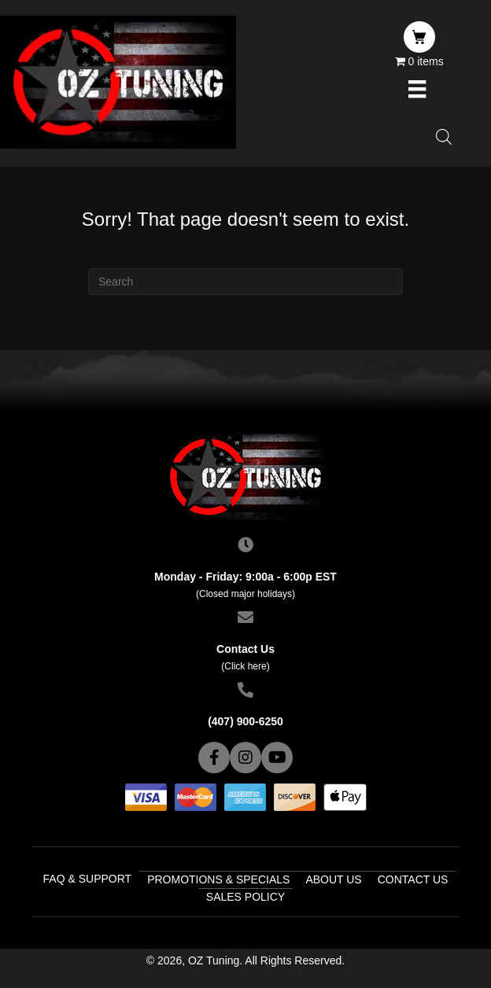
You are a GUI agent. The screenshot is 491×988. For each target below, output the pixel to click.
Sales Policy (245, 896)
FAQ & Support (87, 878)
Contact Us (413, 879)
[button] (214, 757)
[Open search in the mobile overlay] (444, 136)
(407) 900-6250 (245, 721)
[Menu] (417, 89)
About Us (333, 879)
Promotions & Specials (218, 879)
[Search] (245, 281)
